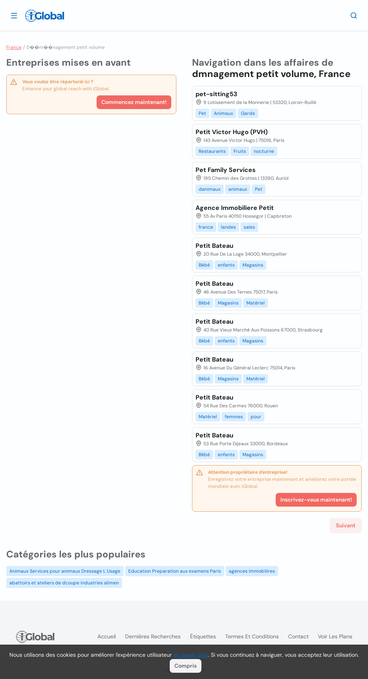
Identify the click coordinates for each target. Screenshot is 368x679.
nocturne (264, 151)
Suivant (345, 525)
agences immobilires (252, 571)
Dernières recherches (153, 636)
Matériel (255, 303)
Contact (298, 636)
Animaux (223, 113)
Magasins (252, 265)
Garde (248, 113)
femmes (234, 417)
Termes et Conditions (252, 636)
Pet (202, 113)
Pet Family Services (226, 170)
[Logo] (44, 15)
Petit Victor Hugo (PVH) (231, 132)
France (14, 47)
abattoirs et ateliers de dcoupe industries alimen (64, 583)
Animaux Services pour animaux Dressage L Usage (64, 571)
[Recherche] (354, 15)
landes (228, 227)
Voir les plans (335, 636)
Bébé (204, 265)
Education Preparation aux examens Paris (174, 571)
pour (256, 417)
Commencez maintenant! (134, 102)
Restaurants (212, 151)
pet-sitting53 (216, 94)
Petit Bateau (214, 246)
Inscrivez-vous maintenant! (316, 499)
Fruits (239, 151)
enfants (226, 265)
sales (249, 227)
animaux (237, 189)
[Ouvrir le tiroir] (14, 15)
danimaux (210, 189)
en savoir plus (190, 654)
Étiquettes (203, 636)
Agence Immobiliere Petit (235, 208)
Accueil (106, 636)
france (206, 227)
